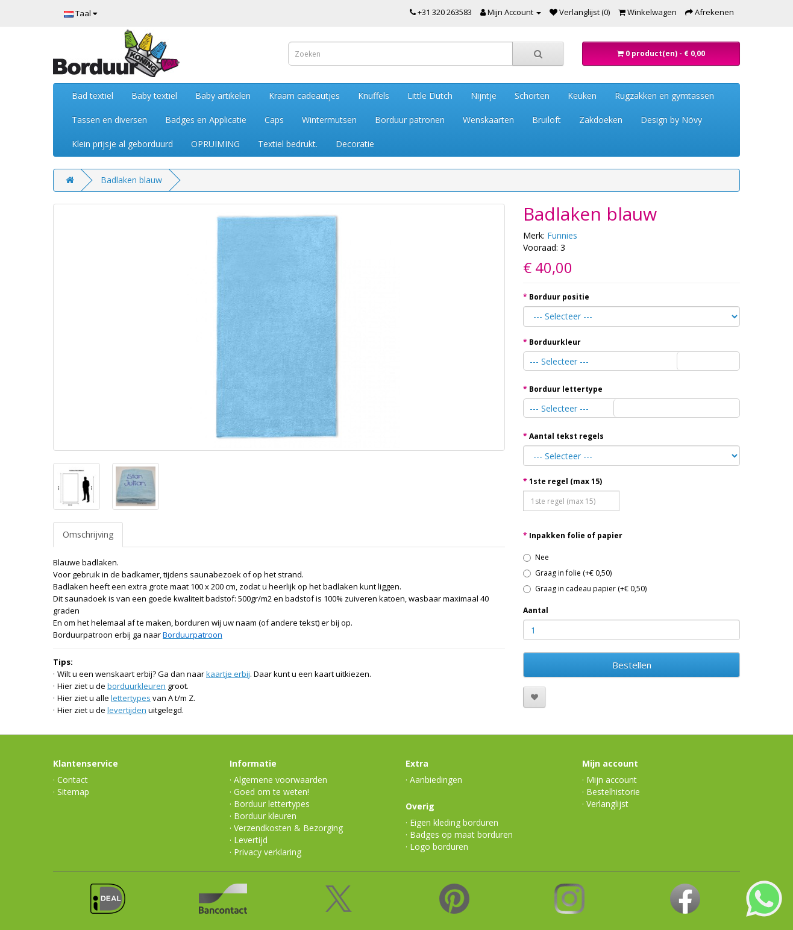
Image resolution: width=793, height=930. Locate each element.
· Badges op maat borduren (459, 834)
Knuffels (373, 95)
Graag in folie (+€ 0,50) (567, 573)
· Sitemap (71, 791)
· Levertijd (249, 840)
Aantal (535, 610)
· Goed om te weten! (269, 791)
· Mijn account (609, 779)
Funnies (562, 235)
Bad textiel (92, 95)
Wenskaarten (488, 119)
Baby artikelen (223, 95)
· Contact (70, 779)
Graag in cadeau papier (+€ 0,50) (585, 588)
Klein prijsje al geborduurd (122, 143)
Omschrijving (88, 534)
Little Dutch (430, 95)
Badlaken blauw (131, 180)
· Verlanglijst (605, 803)
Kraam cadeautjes (304, 95)
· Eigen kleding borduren (452, 822)
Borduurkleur (555, 342)
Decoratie (355, 143)
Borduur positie (559, 297)
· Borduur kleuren (263, 816)
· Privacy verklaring (265, 852)
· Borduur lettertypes (270, 803)
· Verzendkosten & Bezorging (286, 828)
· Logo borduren (437, 846)
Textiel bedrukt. (288, 143)
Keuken (582, 95)
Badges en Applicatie (205, 119)
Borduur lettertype (566, 389)
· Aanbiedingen (434, 779)
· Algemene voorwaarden (278, 779)
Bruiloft (546, 119)
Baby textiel (154, 95)
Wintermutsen (329, 119)
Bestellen (631, 665)
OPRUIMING (215, 143)
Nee (536, 557)
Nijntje (484, 95)
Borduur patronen (410, 119)
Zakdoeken (600, 119)
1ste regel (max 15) (565, 481)
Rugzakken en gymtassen (664, 95)
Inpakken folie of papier (575, 535)
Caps (274, 119)
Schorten (532, 95)
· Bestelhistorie (611, 791)
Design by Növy (671, 119)
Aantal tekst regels (566, 436)
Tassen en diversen (109, 119)
